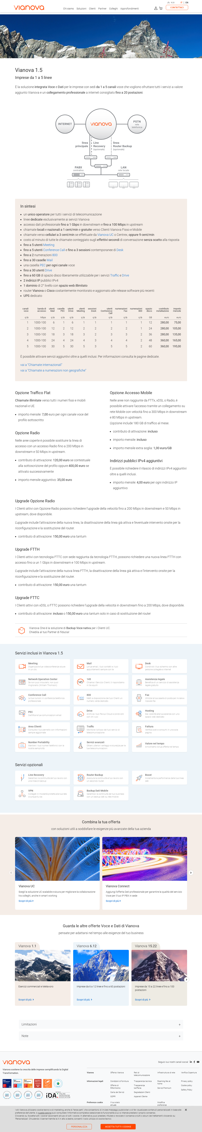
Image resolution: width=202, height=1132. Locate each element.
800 (55, 255)
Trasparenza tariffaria (139, 1086)
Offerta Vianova (117, 1073)
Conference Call (54, 250)
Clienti (92, 8)
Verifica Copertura (189, 1073)
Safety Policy (186, 1090)
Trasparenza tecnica (143, 1081)
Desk (120, 250)
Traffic (114, 275)
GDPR (112, 1096)
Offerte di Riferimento (115, 1086)
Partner (102, 8)
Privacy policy (187, 1081)
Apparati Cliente (140, 1096)
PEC (43, 265)
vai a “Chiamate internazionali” (41, 365)
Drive (48, 270)
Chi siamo (68, 8)
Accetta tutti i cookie (118, 1126)
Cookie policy (186, 1085)
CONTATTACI (177, 7)
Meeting (48, 245)
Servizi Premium (164, 1088)
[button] (191, 872)
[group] (43, 978)
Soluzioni (81, 8)
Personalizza (79, 1126)
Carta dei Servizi (117, 1092)
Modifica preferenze (162, 1103)
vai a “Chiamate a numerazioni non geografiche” (53, 370)
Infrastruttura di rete (166, 1073)
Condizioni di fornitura (119, 1081)
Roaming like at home (163, 1082)
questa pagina (44, 1113)
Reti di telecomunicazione (142, 1074)
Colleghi (113, 8)
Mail (50, 260)
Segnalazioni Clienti (142, 1092)
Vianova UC (105, 234)
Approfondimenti (129, 8)
